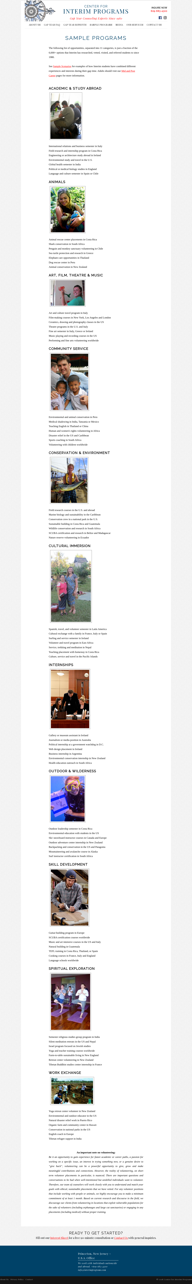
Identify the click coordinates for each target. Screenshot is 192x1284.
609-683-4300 (159, 11)
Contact (29, 1279)
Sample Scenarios (62, 66)
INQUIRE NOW (159, 8)
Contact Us (154, 25)
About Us (35, 25)
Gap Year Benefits (75, 25)
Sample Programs (101, 25)
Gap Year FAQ (52, 25)
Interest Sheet (59, 1238)
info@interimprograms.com (92, 1270)
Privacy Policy (17, 1279)
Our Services (134, 25)
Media (119, 25)
